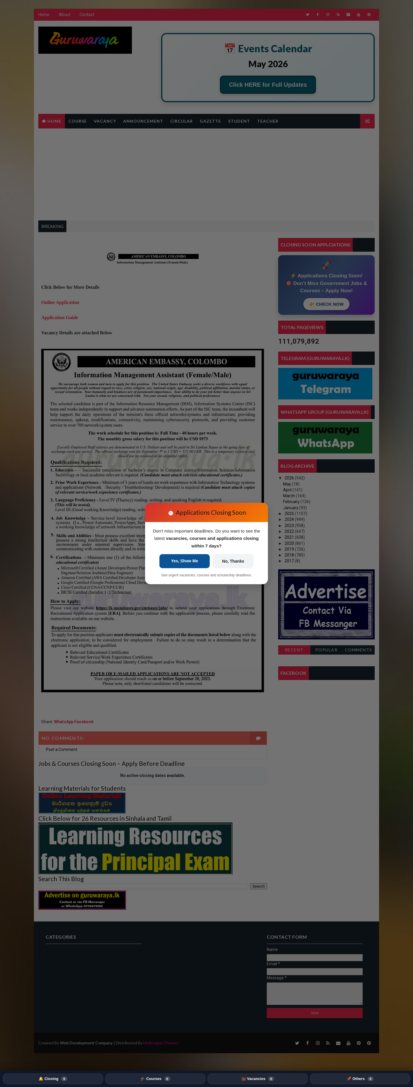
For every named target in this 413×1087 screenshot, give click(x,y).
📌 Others (360, 1078)
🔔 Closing (53, 1078)
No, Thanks (233, 561)
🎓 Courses (155, 1078)
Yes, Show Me (184, 561)
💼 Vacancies (257, 1078)
